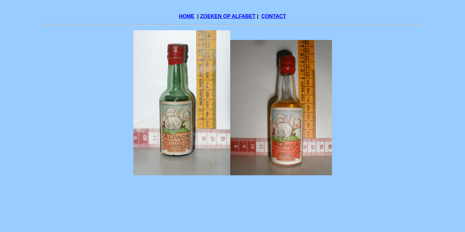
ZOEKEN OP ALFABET (228, 16)
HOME (186, 16)
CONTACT (273, 16)
